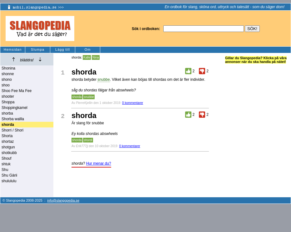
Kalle (86, 57)
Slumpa (37, 49)
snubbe (103, 79)
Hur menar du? (98, 163)
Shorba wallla (13, 119)
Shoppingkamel (14, 108)
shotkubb (9, 153)
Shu (5, 170)
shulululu (9, 181)
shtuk (6, 164)
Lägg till (62, 49)
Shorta (7, 136)
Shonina (8, 68)
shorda (77, 97)
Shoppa (8, 102)
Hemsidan (13, 49)
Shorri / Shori (12, 130)
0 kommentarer (132, 103)
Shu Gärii (9, 175)
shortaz (8, 141)
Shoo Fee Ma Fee (17, 91)
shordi (88, 140)
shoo (6, 85)
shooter (8, 96)
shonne (8, 74)
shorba (7, 113)
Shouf (6, 158)
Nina (95, 57)
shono (7, 79)
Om (88, 49)
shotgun (8, 147)
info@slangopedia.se (63, 200)
